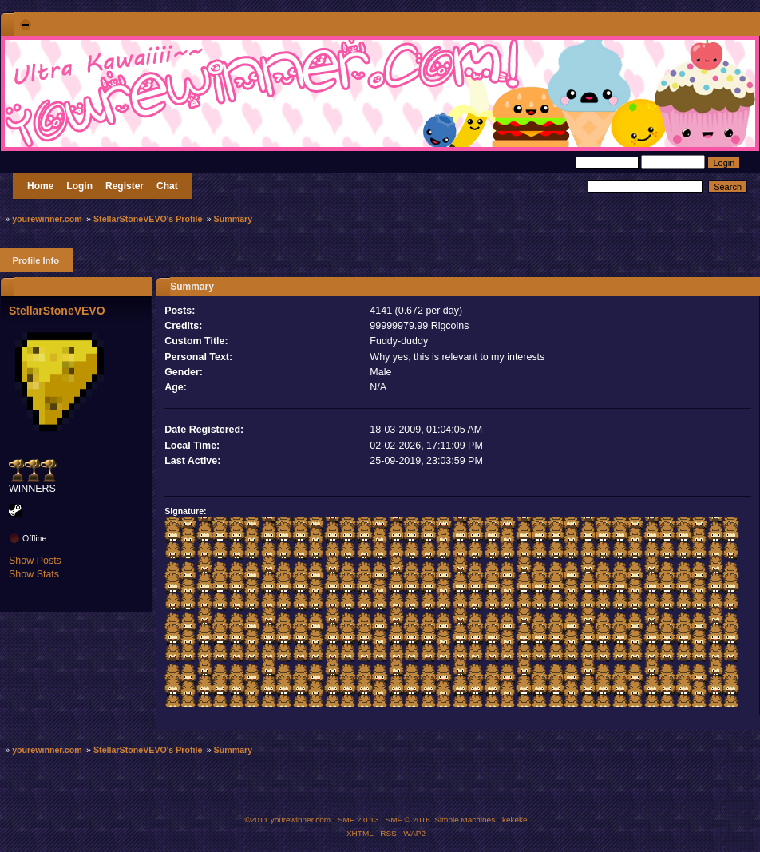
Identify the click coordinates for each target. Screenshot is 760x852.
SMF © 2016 (408, 819)
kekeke (515, 819)
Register (124, 186)
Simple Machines (464, 819)
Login (79, 186)
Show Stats (34, 574)
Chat (167, 186)
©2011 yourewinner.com (287, 819)
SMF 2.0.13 (358, 819)
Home (40, 186)
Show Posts (35, 560)
